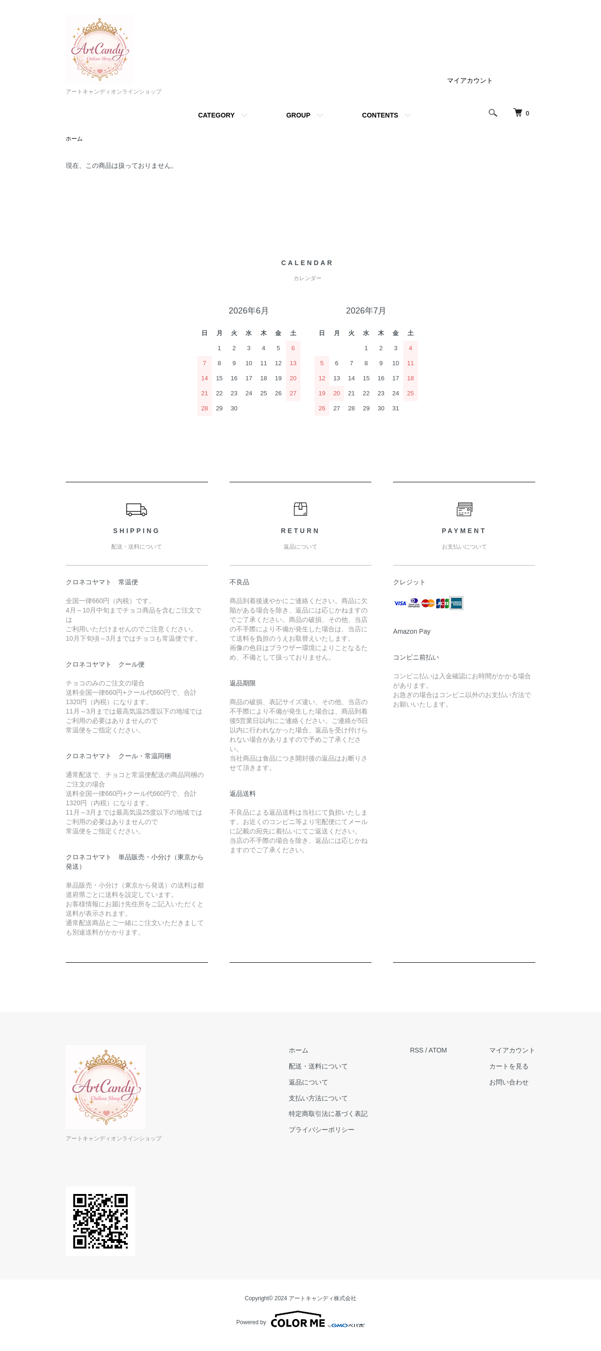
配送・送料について (318, 1066)
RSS (417, 1050)
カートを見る (509, 1066)
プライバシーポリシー (321, 1129)
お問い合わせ (509, 1082)
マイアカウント (470, 80)
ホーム (74, 138)
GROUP (298, 115)
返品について (308, 1082)
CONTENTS (380, 115)
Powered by (300, 1319)
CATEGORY (216, 115)
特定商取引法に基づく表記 (328, 1113)
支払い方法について (318, 1098)
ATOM (438, 1050)
